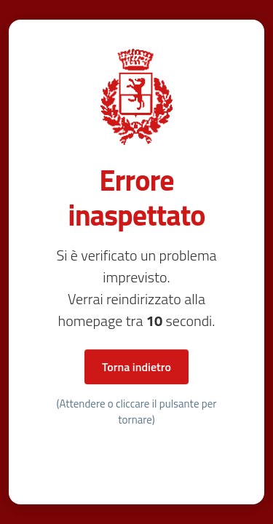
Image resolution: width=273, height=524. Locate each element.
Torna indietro (136, 367)
